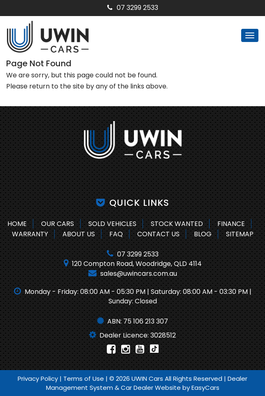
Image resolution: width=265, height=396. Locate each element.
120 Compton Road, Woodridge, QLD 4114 (133, 263)
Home (17, 223)
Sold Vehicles (112, 223)
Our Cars (57, 223)
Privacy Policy (39, 378)
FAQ (116, 234)
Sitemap (239, 234)
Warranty (30, 234)
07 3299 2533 (132, 7)
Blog (203, 234)
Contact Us (158, 234)
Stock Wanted (177, 223)
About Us (78, 234)
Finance (231, 223)
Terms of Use (84, 378)
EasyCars (205, 387)
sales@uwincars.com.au (132, 273)
